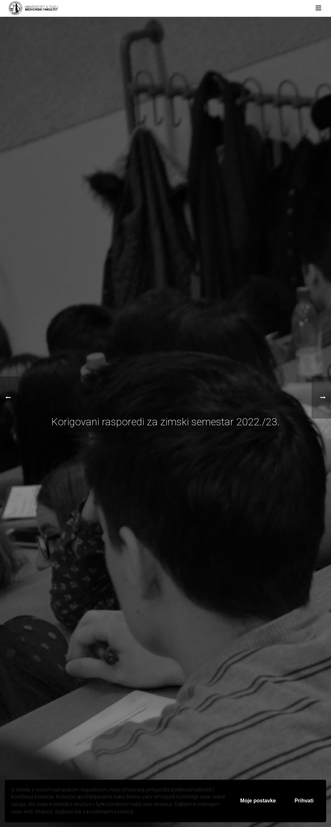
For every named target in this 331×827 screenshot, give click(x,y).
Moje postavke (258, 800)
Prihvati (304, 800)
